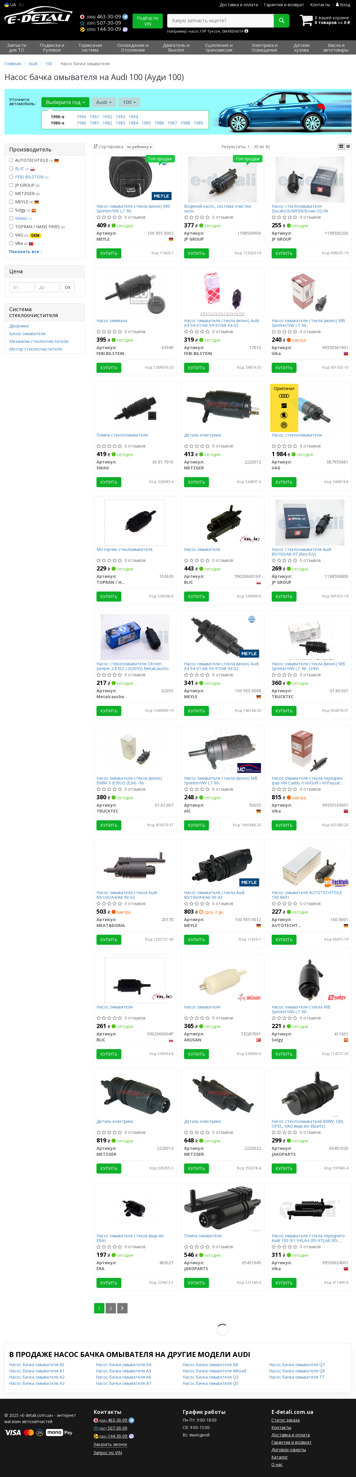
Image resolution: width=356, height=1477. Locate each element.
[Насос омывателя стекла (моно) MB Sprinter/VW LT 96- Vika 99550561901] (310, 293)
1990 (81, 116)
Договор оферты (288, 1449)
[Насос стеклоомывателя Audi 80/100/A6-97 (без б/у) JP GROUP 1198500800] (310, 522)
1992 (107, 116)
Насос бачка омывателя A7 (123, 1383)
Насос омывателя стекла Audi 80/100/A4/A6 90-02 (126, 894)
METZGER (24, 193)
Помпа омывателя (202, 1235)
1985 (146, 123)
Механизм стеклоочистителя (38, 341)
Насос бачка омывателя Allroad (214, 1371)
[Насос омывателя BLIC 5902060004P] (135, 979)
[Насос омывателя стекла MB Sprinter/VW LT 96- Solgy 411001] (310, 979)
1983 (120, 123)
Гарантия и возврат (284, 4)
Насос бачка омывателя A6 (123, 1377)
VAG (25, 235)
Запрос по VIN (108, 1452)
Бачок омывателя (27, 333)
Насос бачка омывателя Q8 (297, 1371)
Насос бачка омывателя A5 (123, 1371)
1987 (172, 123)
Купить (108, 253)
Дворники (19, 326)
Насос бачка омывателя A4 (123, 1364)
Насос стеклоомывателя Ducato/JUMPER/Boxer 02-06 (300, 208)
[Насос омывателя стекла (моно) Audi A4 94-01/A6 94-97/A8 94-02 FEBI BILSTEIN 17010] (222, 293)
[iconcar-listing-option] (348, 146)
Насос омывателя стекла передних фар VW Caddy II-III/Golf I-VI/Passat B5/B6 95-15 (307, 780)
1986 (159, 123)
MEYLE (24, 201)
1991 (94, 116)
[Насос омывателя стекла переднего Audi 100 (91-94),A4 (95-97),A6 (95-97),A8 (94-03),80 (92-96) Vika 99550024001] (310, 1208)
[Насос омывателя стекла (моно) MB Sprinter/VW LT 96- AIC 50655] (222, 751)
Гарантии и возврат (291, 1442)
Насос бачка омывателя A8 (210, 1364)
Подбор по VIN (148, 21)
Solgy (22, 210)
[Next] (122, 1308)
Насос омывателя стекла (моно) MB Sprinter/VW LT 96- (133, 208)
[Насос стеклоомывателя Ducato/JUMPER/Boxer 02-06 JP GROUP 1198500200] (310, 179)
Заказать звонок (110, 1444)
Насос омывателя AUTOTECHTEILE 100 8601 (307, 894)
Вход (343, 4)
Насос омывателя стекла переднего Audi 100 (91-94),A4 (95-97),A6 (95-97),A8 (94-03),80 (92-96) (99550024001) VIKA (308, 1238)
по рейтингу (139, 146)
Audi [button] (104, 102)
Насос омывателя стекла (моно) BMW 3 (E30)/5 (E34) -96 (129, 780)
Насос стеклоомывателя (297, 435)
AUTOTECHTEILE (34, 160)
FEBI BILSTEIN (31, 177)
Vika (21, 243)
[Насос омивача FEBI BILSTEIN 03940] (135, 293)
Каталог (279, 1457)
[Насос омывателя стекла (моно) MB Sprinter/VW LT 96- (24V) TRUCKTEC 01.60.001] (310, 636)
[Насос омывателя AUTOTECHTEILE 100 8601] (310, 865)
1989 (198, 123)
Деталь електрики (202, 435)
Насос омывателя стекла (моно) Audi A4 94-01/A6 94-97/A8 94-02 (221, 322)
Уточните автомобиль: (22, 101)
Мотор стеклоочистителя (35, 349)
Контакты (320, 4)
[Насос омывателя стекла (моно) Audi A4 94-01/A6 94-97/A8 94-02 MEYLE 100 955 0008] (222, 636)
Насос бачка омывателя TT (297, 1377)
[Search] (281, 21)
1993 (120, 116)
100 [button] (129, 102)
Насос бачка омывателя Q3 (211, 1377)
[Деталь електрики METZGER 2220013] (135, 1094)
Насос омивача (111, 320)
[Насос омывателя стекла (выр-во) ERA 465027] (135, 1208)
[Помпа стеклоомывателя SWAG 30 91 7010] (135, 407)
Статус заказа (285, 1420)
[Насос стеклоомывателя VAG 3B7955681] (310, 407)
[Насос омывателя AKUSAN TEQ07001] (222, 979)
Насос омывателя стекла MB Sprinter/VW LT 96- (301, 1009)
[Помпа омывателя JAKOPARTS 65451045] (222, 1208)
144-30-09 (101, 28)
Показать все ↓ (26, 251)
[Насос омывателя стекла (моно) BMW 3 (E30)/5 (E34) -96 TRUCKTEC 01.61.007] (135, 751)
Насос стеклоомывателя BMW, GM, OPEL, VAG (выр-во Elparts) (308, 1123)
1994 (133, 116)
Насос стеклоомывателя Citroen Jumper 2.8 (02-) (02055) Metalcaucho (132, 666)
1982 (107, 123)
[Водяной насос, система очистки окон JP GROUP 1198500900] (222, 179)
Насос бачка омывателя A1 (37, 1371)
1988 (185, 123)
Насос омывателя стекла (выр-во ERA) (130, 1238)
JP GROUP (24, 185)
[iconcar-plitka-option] (341, 146)
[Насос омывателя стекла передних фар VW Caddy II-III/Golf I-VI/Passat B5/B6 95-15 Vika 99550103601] (310, 751)
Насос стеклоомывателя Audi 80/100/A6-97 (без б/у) (301, 551)
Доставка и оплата (239, 4)
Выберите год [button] (65, 102)
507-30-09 (100, 22)
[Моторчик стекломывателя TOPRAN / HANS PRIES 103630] (135, 522)
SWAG (23, 218)
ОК (68, 287)
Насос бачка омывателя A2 (37, 1377)
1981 (94, 123)
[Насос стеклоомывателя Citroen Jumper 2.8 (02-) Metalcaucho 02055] (135, 636)
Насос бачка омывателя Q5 (211, 1383)
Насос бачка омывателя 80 (36, 1364)
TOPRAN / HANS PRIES (37, 226)
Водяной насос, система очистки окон (217, 208)
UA (10, 4)
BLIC (25, 168)
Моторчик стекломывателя (124, 549)
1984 (133, 123)
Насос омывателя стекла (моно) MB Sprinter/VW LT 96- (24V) (308, 666)
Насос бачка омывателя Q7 (297, 1364)
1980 (81, 123)
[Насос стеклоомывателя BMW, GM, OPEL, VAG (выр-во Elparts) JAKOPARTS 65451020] (310, 1094)
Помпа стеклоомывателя (122, 435)
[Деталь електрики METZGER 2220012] (222, 405)
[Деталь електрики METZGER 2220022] (223, 1094)
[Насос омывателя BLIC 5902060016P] (222, 522)
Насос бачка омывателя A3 (37, 1383)
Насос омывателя (202, 549)
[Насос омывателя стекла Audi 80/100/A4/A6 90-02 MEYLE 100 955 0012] (222, 865)
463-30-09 (101, 16)
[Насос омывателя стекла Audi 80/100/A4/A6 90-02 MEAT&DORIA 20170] (135, 865)
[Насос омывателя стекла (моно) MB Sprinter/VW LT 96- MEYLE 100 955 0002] (135, 179)
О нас (277, 1464)
